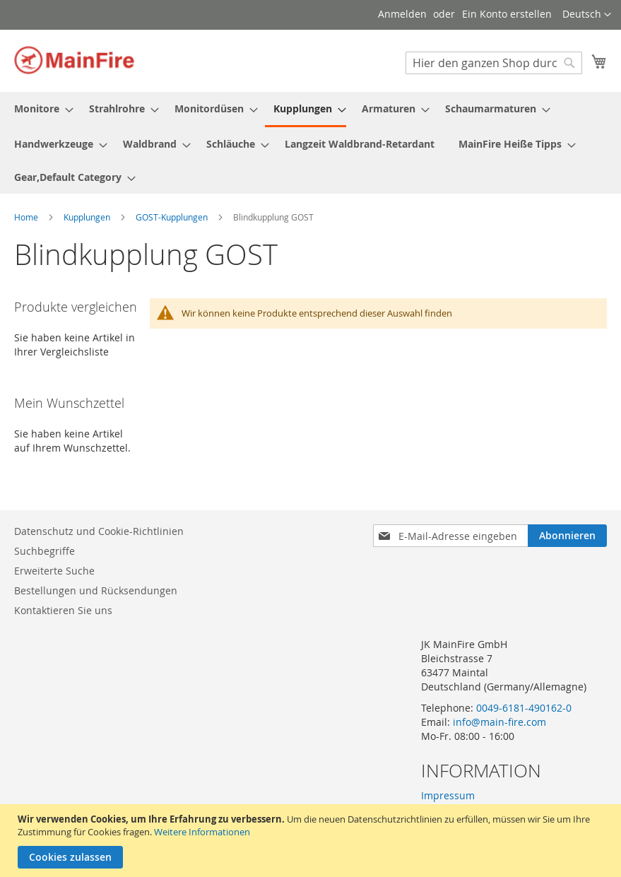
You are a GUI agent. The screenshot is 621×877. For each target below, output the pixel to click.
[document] (312, 841)
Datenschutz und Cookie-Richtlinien (99, 531)
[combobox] (494, 63)
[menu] (310, 143)
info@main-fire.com (499, 722)
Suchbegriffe (44, 551)
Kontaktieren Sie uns (63, 610)
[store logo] (74, 60)
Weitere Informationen (202, 831)
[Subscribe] (567, 535)
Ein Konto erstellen (507, 13)
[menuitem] (39, 108)
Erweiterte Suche (54, 570)
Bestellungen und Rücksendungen (95, 590)
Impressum (448, 795)
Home (27, 217)
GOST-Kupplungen (173, 217)
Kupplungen (88, 217)
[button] (586, 15)
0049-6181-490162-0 (524, 707)
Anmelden (402, 13)
